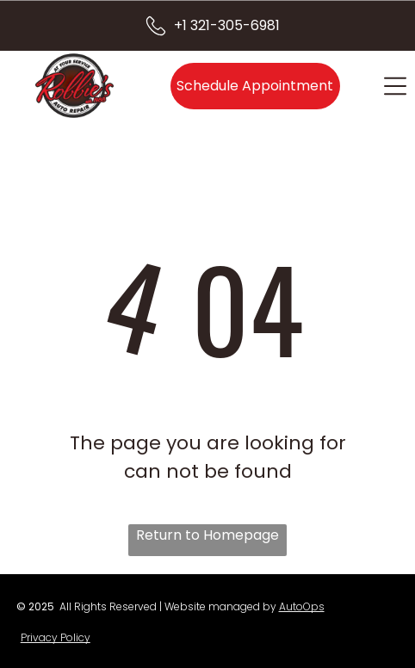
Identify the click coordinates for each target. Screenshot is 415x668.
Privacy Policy (55, 637)
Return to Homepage (207, 535)
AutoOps (302, 606)
